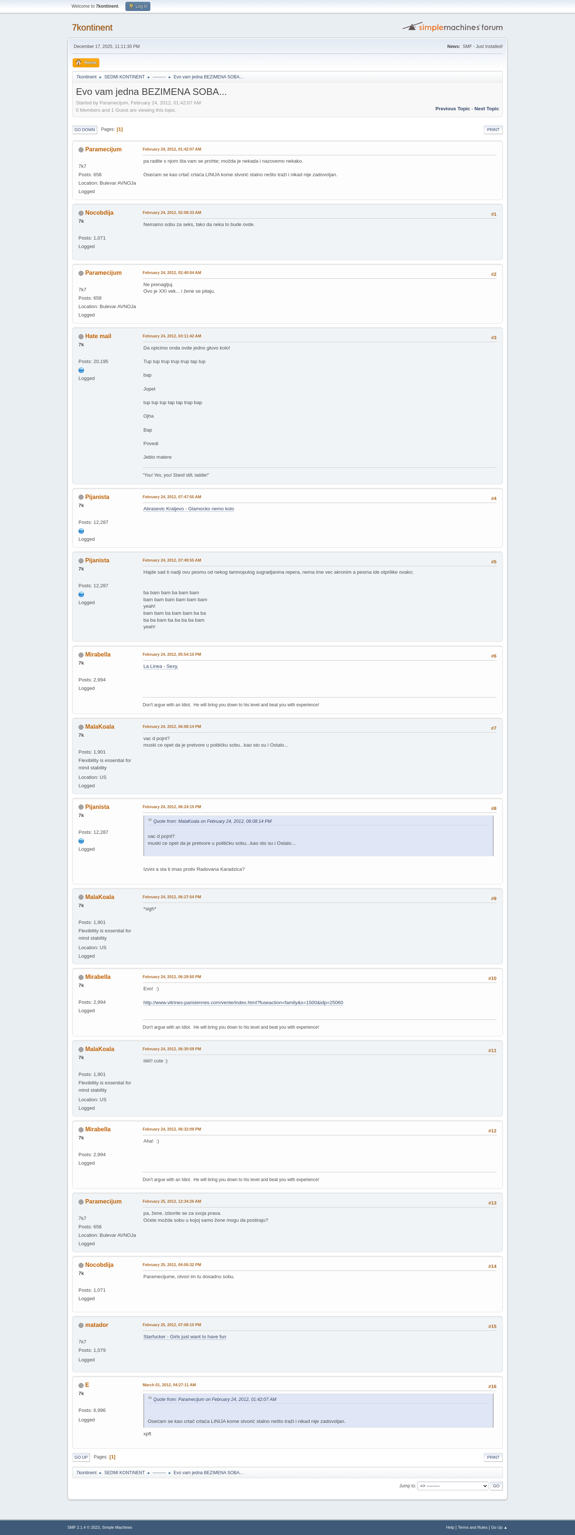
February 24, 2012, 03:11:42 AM (172, 336)
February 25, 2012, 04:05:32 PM (172, 1264)
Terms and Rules (473, 1527)
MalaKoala (99, 727)
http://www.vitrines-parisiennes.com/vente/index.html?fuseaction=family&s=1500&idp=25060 (243, 1002)
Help (450, 1527)
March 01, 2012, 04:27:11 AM (169, 1385)
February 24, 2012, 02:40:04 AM (172, 272)
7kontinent (92, 27)
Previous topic (452, 108)
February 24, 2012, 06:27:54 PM (172, 897)
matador (96, 1325)
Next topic (487, 108)
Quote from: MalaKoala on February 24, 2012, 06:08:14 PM (212, 821)
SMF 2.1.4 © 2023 (83, 1527)
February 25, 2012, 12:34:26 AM (172, 1201)
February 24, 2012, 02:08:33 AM (172, 212)
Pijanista (97, 497)
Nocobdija (99, 213)
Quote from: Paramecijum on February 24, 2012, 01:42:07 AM (214, 1399)
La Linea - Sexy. (160, 666)
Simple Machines (117, 1527)
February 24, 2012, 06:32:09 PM (172, 1129)
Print (493, 129)
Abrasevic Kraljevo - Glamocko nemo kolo (188, 508)
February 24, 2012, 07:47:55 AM (172, 497)
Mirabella (97, 654)
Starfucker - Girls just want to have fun (184, 1336)
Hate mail (98, 336)
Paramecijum (103, 149)
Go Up (81, 1457)
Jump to (407, 1485)
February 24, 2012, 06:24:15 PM (172, 807)
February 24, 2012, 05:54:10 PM (172, 654)
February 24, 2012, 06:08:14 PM (172, 726)
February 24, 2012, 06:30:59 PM (172, 1049)
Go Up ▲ (499, 1527)
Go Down (84, 129)
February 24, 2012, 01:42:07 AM (172, 149)
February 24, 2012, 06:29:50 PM (172, 976)
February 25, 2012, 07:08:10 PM (172, 1325)
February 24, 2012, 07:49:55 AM (172, 560)
